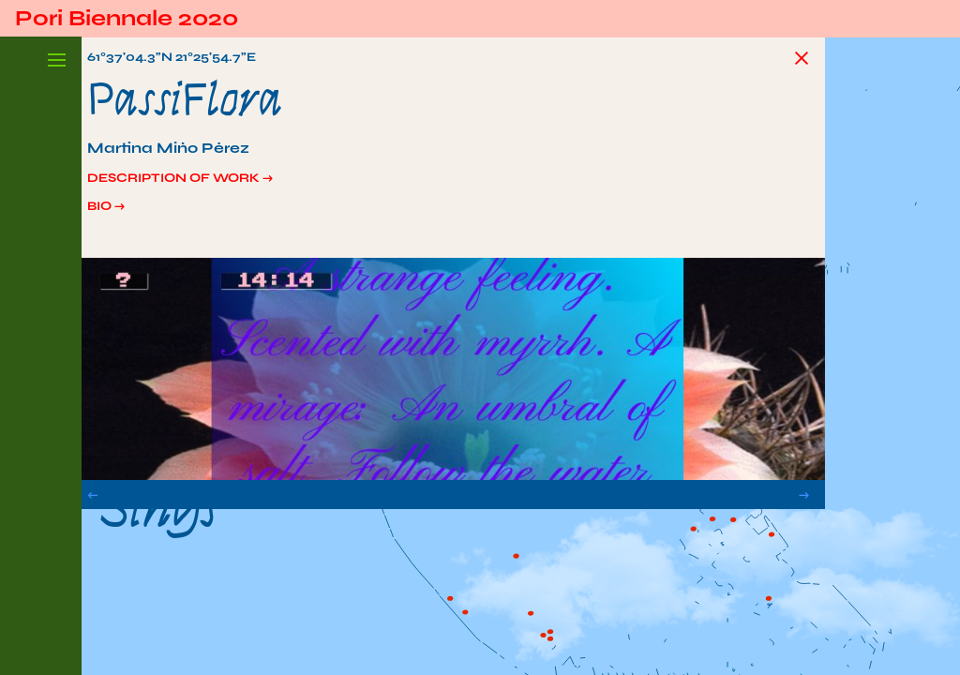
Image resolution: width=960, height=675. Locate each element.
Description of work (210, 184)
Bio (120, 216)
